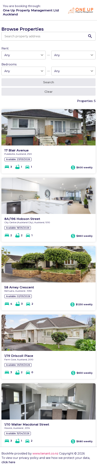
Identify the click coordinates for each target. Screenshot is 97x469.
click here (8, 462)
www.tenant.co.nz (45, 453)
